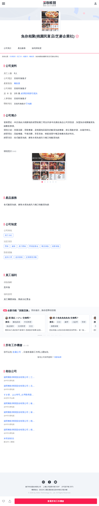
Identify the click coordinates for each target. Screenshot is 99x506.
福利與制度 (40, 47)
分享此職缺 (9, 501)
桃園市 (25, 55)
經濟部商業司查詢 (29, 92)
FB (49, 480)
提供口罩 (8, 255)
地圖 (30, 102)
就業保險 (55, 244)
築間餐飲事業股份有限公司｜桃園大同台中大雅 (19, 419)
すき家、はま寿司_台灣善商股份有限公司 (19, 393)
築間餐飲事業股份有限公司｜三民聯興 (19, 375)
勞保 (7, 244)
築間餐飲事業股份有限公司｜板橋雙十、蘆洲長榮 (19, 402)
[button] (40, 333)
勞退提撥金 (33, 244)
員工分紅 (8, 233)
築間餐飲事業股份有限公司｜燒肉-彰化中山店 (19, 428)
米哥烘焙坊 (9, 437)
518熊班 (13, 55)
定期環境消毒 (31, 255)
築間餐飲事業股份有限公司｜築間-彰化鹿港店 (19, 410)
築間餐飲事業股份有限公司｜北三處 (19, 384)
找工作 (19, 55)
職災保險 (45, 244)
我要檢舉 (58, 355)
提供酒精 (19, 255)
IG (43, 480)
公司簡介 (8, 47)
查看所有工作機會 (55, 501)
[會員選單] (95, 3)
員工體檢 (22, 244)
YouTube (55, 480)
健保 (13, 244)
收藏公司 (17, 350)
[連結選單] (3, 3)
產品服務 (24, 47)
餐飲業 (31, 55)
